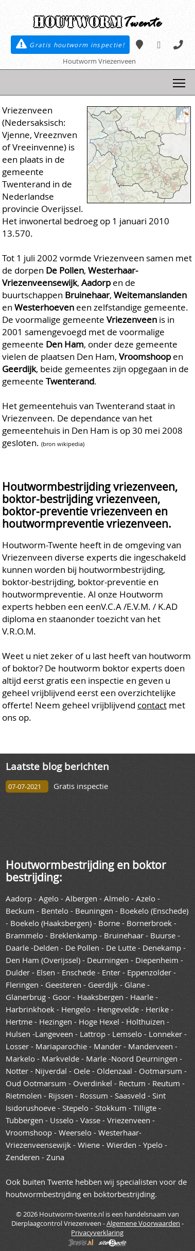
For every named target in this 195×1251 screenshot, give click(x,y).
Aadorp (19, 898)
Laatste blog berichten (57, 766)
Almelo (116, 898)
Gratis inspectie (81, 786)
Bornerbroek (149, 923)
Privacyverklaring (97, 1232)
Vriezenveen (128, 1120)
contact (152, 705)
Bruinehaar (124, 935)
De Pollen (82, 948)
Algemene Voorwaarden (143, 1223)
